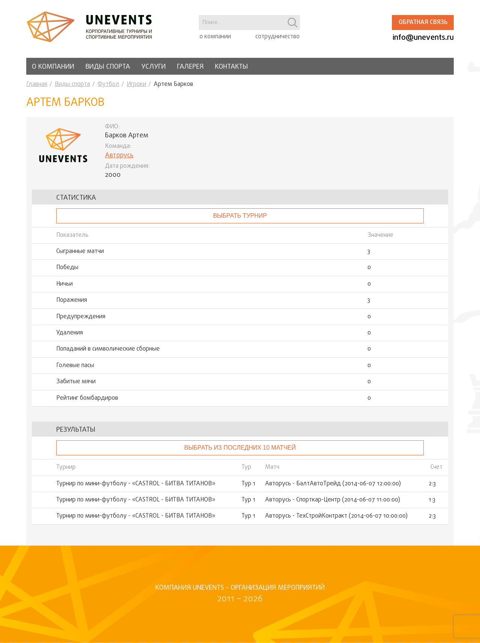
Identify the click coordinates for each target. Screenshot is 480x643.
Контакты (231, 67)
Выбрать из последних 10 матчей (240, 447)
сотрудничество (277, 36)
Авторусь (119, 156)
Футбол (108, 84)
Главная (36, 84)
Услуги (153, 67)
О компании (53, 67)
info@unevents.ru (423, 38)
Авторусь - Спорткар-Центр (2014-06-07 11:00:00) (332, 500)
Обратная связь (423, 22)
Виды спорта (108, 67)
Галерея (190, 67)
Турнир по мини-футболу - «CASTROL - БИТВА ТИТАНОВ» (135, 484)
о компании (215, 36)
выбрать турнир (240, 215)
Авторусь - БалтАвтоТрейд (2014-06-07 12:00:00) (333, 484)
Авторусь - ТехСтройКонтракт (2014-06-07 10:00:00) (336, 516)
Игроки (136, 84)
